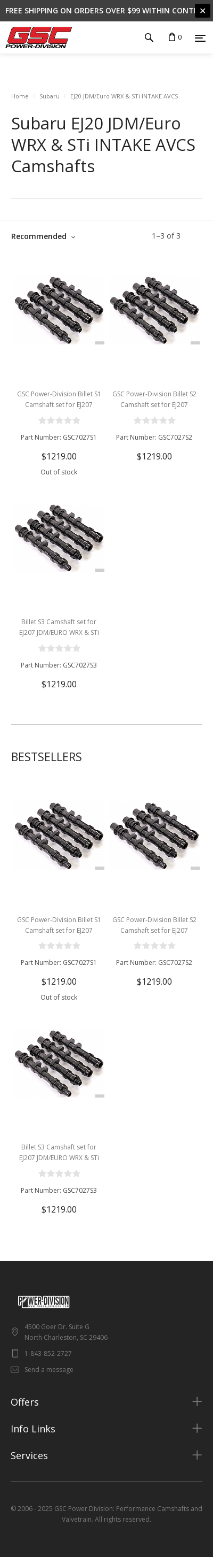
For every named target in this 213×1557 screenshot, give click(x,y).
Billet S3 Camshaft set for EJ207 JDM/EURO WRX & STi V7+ (59, 632)
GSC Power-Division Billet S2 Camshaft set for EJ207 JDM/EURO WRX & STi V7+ (154, 404)
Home (20, 96)
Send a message (48, 1369)
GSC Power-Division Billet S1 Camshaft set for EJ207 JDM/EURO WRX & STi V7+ (59, 404)
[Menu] (200, 38)
